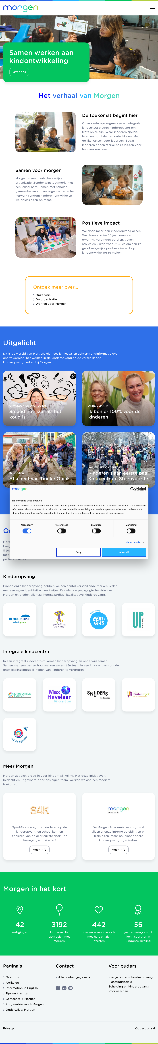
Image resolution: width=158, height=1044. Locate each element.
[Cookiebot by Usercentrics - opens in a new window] (132, 489)
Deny (78, 552)
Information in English (22, 988)
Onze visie (43, 295)
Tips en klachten (17, 993)
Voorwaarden (118, 991)
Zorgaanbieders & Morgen (25, 1004)
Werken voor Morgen (51, 303)
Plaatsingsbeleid (120, 981)
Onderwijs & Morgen (20, 1009)
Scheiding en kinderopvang (128, 986)
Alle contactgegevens (74, 977)
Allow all (124, 552)
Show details (133, 542)
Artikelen (12, 982)
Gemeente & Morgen (20, 998)
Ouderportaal (145, 1028)
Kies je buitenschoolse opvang (130, 977)
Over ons (19, 72)
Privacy (8, 1028)
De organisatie (46, 299)
